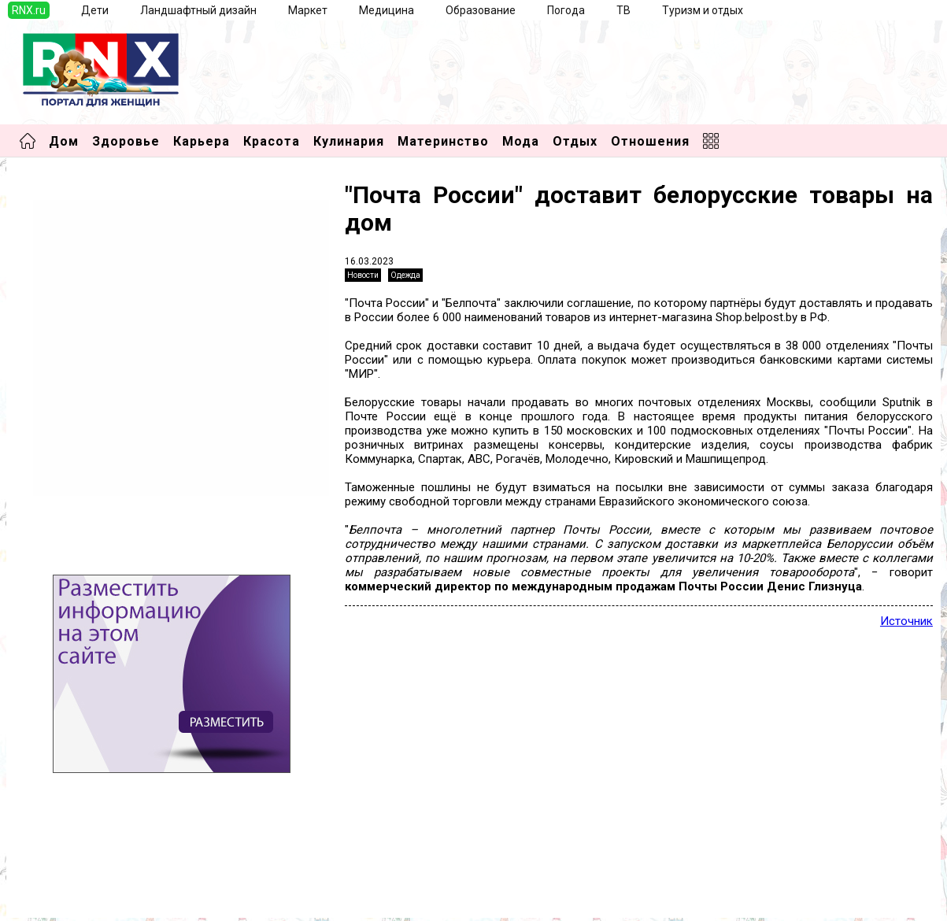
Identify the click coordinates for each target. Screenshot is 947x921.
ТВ (623, 10)
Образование (481, 10)
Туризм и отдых (702, 10)
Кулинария (348, 141)
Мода (520, 141)
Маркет (307, 10)
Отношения (650, 141)
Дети (95, 10)
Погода (566, 10)
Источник (906, 621)
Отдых (575, 141)
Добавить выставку (73, 884)
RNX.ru (29, 10)
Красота (271, 141)
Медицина (386, 10)
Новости (363, 275)
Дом (64, 141)
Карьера (201, 141)
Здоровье (126, 141)
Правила (43, 900)
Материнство (443, 141)
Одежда (405, 275)
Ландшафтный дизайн (198, 10)
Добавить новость (70, 869)
